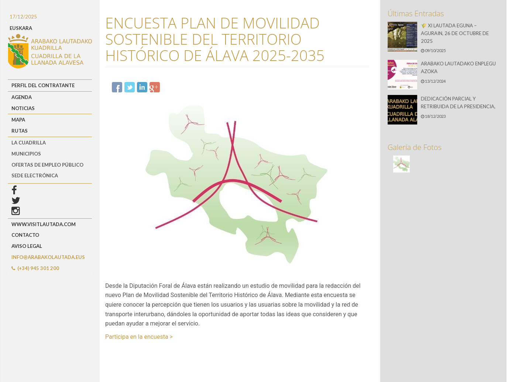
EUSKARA (21, 28)
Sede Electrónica (34, 175)
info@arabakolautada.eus (48, 257)
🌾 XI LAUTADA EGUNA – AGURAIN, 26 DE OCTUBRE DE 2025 (456, 33)
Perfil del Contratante (43, 85)
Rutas (19, 131)
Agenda (21, 97)
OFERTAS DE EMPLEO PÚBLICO (47, 165)
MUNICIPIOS (26, 154)
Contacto (25, 235)
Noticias (23, 108)
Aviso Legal (26, 246)
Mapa (18, 120)
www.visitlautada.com (43, 224)
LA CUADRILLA (28, 143)
